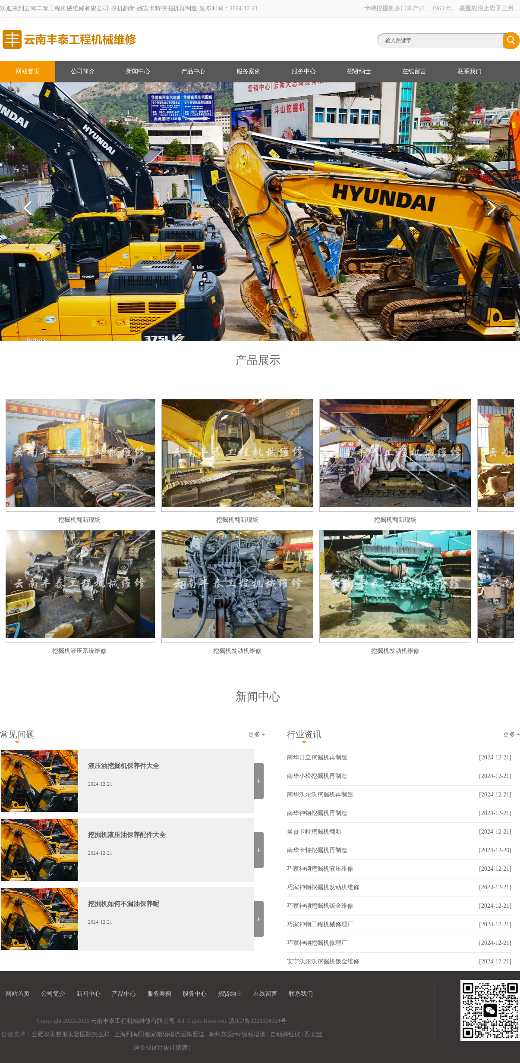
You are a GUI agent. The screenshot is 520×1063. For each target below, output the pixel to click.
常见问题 (17, 734)
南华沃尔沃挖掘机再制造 (320, 794)
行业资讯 (304, 734)
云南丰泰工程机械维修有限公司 (133, 1021)
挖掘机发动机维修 (238, 651)
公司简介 (83, 71)
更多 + (256, 734)
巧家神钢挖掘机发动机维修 (323, 887)
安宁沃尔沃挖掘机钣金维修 (323, 961)
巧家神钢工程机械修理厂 (320, 924)
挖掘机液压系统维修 (81, 651)
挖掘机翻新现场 (81, 520)
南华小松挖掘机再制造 (317, 776)
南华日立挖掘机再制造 (317, 757)
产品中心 (193, 71)
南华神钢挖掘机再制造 (317, 813)
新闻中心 (138, 71)
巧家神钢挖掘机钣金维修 (320, 906)
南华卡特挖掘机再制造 (317, 850)
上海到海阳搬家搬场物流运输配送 (159, 1034)
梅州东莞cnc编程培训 (237, 1034)
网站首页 (28, 71)
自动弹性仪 (285, 1034)
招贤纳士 (359, 71)
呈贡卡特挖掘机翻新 (314, 831)
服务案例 (248, 71)
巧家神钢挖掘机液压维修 (320, 868)
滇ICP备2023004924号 (258, 1021)
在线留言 (414, 71)
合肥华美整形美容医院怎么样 (71, 1034)
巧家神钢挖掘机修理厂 (317, 943)
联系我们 (469, 71)
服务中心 (304, 71)
